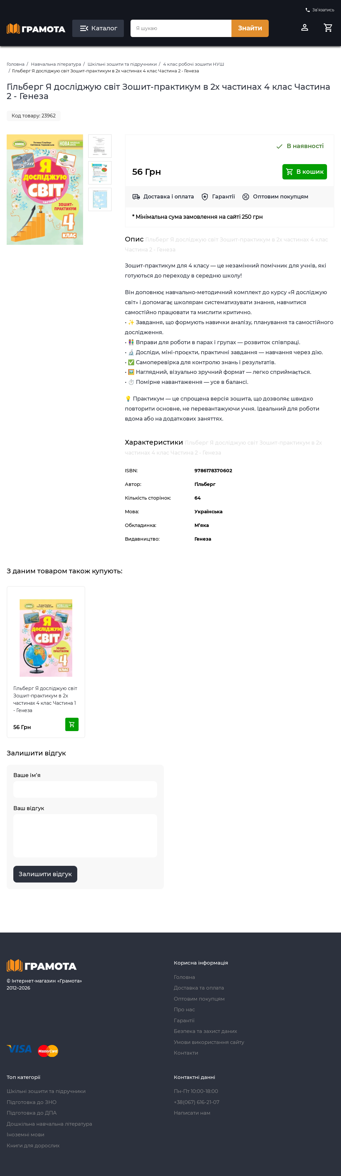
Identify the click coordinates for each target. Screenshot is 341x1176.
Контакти (186, 1053)
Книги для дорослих (33, 1145)
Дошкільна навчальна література (49, 1124)
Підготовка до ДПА (32, 1113)
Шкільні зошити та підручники (122, 64)
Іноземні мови (25, 1134)
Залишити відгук (45, 874)
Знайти (250, 28)
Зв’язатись (319, 10)
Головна (16, 64)
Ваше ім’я (85, 785)
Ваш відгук (85, 831)
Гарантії (223, 196)
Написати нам (192, 1113)
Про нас (184, 1009)
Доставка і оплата (169, 196)
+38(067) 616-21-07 (196, 1102)
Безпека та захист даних (205, 1031)
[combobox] (181, 28)
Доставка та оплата (199, 988)
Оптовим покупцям (280, 196)
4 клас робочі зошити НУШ (193, 64)
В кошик (305, 172)
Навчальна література (56, 64)
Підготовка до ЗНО (32, 1102)
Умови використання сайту (209, 1042)
